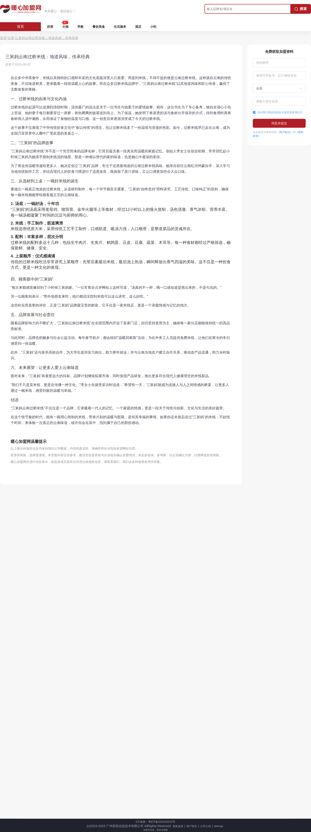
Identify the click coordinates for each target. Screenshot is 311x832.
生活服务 (120, 26)
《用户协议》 (285, 132)
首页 (20, 26)
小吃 (153, 26)
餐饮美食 (98, 26)
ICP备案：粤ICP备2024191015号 (155, 821)
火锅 (65, 26)
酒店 (138, 26)
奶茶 (50, 26)
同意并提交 (279, 123)
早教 (80, 26)
